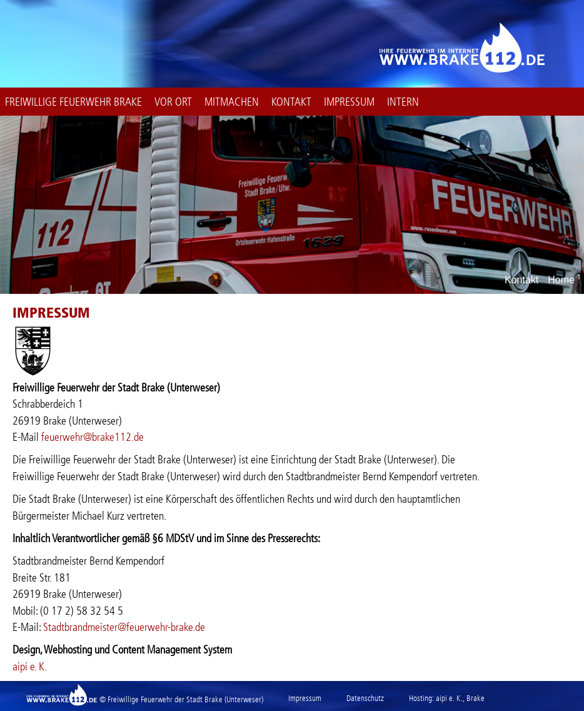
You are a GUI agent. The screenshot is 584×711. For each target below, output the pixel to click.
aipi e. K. (30, 666)
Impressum (349, 102)
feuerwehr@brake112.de (92, 437)
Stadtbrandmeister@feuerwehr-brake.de (124, 627)
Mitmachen (231, 102)
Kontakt (291, 102)
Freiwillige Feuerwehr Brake (73, 102)
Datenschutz (365, 698)
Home (561, 280)
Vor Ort (173, 102)
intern (403, 102)
